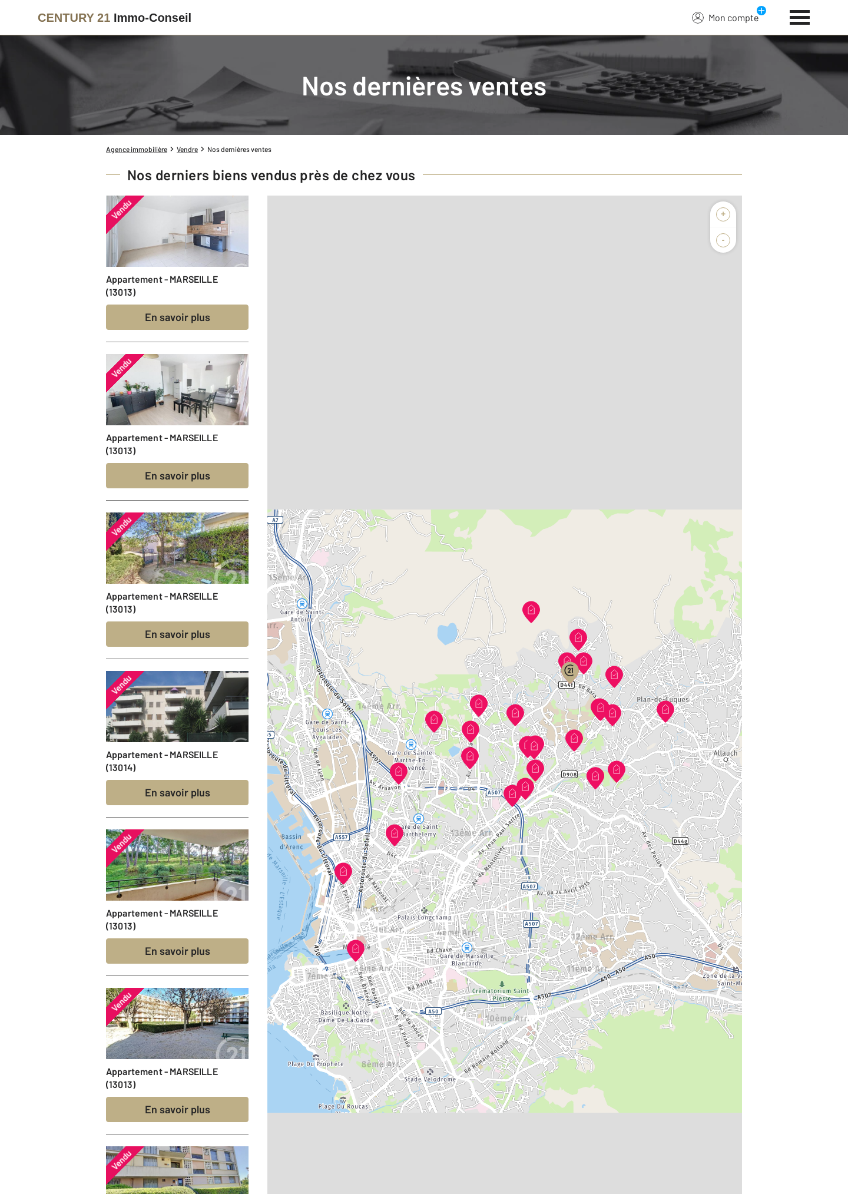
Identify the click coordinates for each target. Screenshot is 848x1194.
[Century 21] (114, 18)
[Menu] (800, 16)
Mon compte (725, 17)
